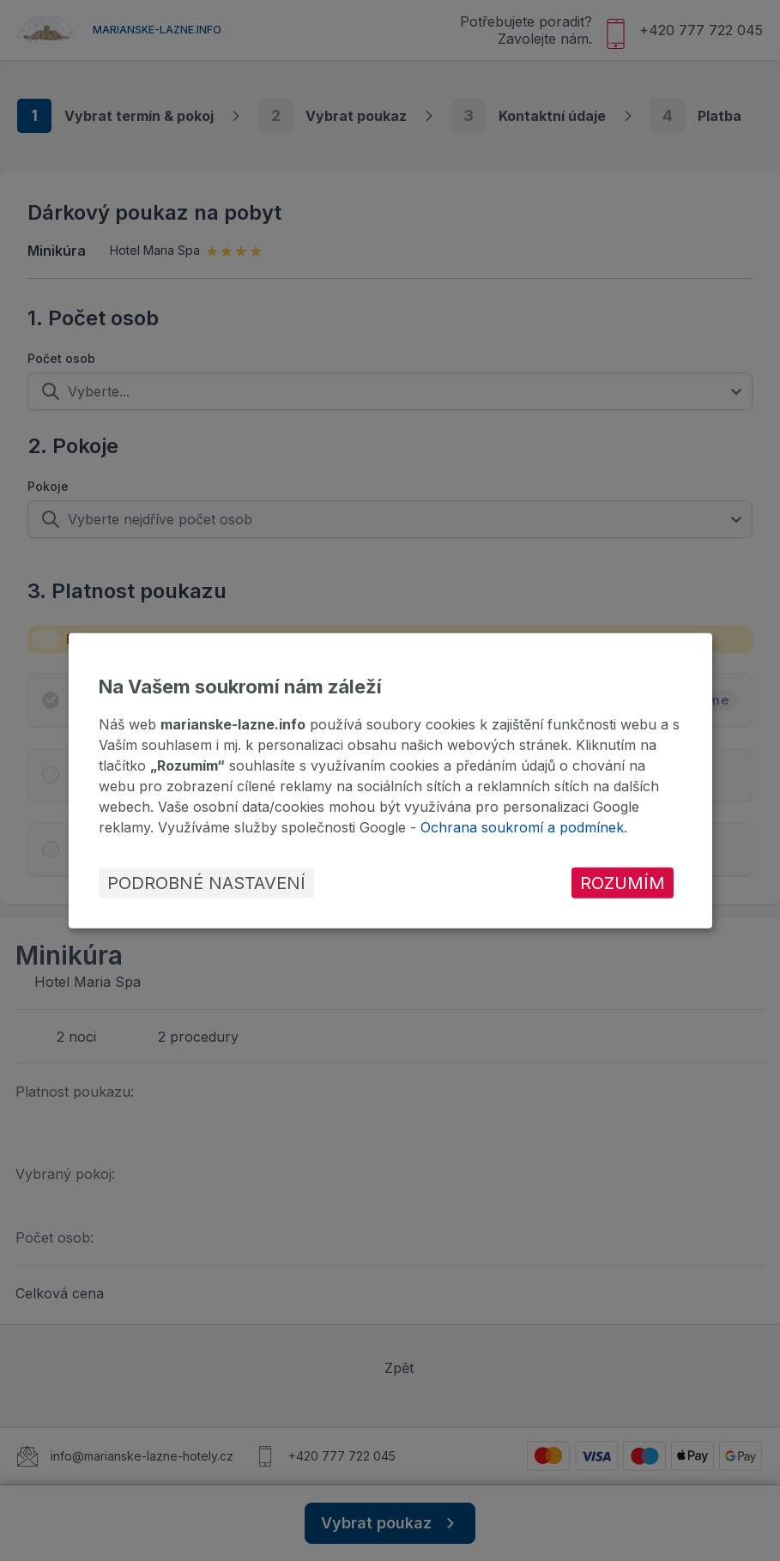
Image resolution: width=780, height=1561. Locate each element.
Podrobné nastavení (206, 883)
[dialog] (390, 780)
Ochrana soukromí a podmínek (522, 827)
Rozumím (622, 883)
